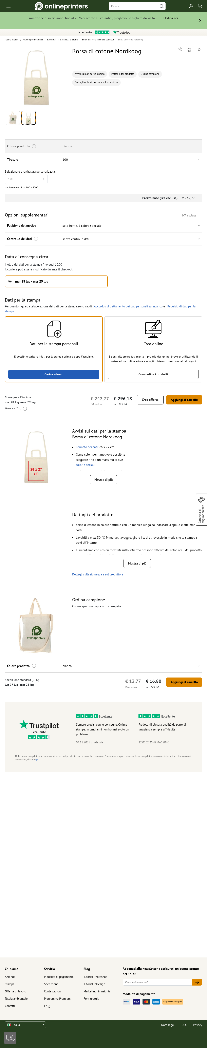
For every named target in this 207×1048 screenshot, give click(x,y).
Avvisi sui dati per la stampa (90, 74)
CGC (184, 1025)
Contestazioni (52, 991)
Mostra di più (103, 480)
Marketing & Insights (96, 991)
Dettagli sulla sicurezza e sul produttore (96, 82)
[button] (36, 77)
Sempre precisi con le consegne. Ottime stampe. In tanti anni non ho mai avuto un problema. (102, 729)
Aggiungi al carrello (183, 400)
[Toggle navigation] (9, 6)
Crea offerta (148, 400)
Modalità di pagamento (59, 977)
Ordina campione (150, 74)
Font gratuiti (91, 999)
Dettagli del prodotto (122, 74)
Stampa (9, 984)
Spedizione (51, 984)
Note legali (168, 1025)
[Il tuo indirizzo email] (157, 982)
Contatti (10, 1006)
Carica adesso (53, 374)
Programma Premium (57, 999)
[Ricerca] (133, 6)
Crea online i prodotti (153, 374)
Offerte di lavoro (15, 991)
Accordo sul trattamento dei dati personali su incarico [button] (128, 306)
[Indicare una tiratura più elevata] (43, 179)
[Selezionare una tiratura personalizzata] (26, 179)
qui (36, 759)
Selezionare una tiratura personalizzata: (30, 177)
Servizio (49, 969)
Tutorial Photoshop (95, 977)
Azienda (10, 977)
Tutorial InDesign (94, 984)
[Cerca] (161, 6)
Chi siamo (11, 969)
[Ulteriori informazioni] (35, 239)
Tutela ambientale (16, 999)
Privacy (197, 1025)
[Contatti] (10, 1038)
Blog (86, 969)
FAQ (47, 1006)
